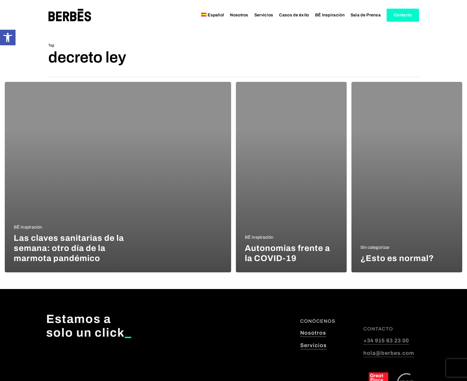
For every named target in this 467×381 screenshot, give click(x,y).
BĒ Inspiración (28, 227)
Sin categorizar (375, 247)
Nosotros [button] (313, 356)
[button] (7, 37)
